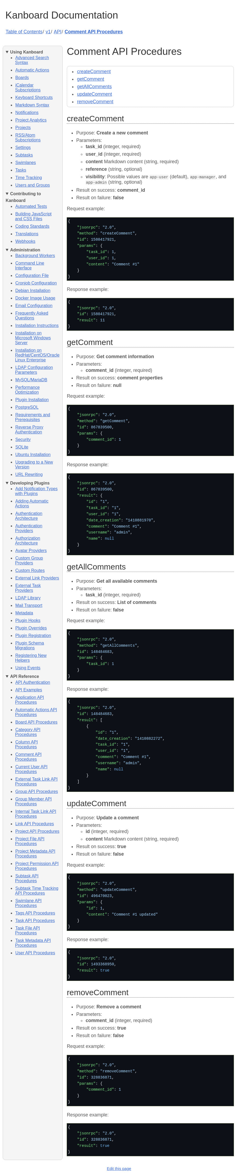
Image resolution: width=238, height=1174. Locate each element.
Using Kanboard (26, 52)
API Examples (28, 690)
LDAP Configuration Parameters (34, 370)
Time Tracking (28, 177)
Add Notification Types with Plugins (36, 491)
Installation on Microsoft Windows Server (33, 338)
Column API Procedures (26, 744)
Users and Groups (32, 185)
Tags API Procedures (35, 913)
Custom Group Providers (29, 560)
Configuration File (32, 275)
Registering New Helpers (31, 658)
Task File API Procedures (27, 930)
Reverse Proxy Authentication (29, 429)
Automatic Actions (32, 70)
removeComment (95, 101)
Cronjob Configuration (36, 283)
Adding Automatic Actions (31, 503)
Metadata (24, 613)
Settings (23, 147)
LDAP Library (28, 598)
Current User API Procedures (31, 769)
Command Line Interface (29, 265)
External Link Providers (37, 578)
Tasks (20, 170)
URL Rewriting (28, 474)
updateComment (94, 94)
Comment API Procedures (94, 31)
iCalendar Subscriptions (28, 87)
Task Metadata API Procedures (33, 943)
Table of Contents (24, 31)
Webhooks (25, 241)
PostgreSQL (26, 407)
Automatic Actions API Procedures (36, 712)
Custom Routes (30, 570)
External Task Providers (28, 588)
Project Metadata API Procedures (35, 853)
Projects (23, 127)
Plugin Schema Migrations (29, 645)
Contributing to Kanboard (23, 197)
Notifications (26, 112)
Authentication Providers (28, 528)
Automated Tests (31, 206)
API (57, 31)
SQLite (21, 447)
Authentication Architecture (28, 516)
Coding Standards (32, 226)
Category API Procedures (27, 732)
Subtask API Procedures (26, 878)
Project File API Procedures (29, 841)
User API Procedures (35, 953)
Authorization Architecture (27, 540)
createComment (94, 71)
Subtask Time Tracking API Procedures (36, 890)
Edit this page (119, 1168)
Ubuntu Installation (33, 454)
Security (23, 439)
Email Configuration (33, 305)
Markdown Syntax (32, 105)
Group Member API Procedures (33, 801)
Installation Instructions (37, 325)
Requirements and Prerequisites (32, 417)
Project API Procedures (37, 831)
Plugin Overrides (31, 628)
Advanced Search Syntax (32, 60)
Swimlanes (25, 162)
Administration (25, 250)
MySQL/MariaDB (31, 380)
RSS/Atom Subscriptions (28, 137)
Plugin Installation (32, 399)
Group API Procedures (36, 791)
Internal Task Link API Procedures (35, 814)
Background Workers (35, 255)
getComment (90, 79)
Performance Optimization (27, 389)
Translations (26, 234)
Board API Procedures (36, 722)
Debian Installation (32, 290)
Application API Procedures (29, 700)
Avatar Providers (31, 550)
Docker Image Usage (35, 298)
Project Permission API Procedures (37, 866)
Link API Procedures (34, 823)
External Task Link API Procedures (36, 781)
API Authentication (32, 682)
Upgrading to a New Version (34, 464)
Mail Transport (28, 605)
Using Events (27, 668)
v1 (48, 31)
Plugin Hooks (27, 620)
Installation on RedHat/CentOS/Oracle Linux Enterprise (37, 355)
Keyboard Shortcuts (34, 97)
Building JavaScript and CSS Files (33, 216)
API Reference (24, 676)
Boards (22, 77)
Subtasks (24, 155)
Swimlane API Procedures (28, 903)
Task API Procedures (35, 920)
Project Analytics (31, 120)
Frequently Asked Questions (31, 315)
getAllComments (94, 86)
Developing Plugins (30, 483)
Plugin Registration (33, 635)
